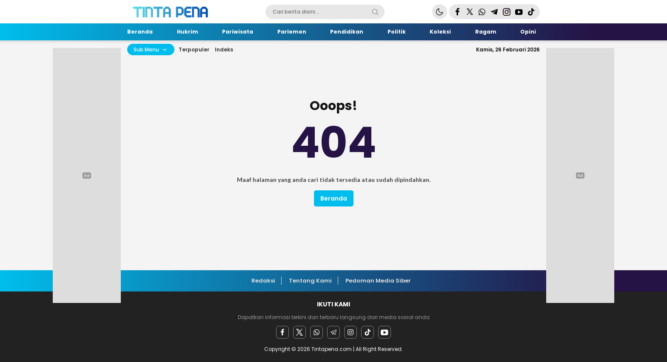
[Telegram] (333, 332)
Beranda (333, 198)
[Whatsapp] (316, 332)
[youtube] (384, 332)
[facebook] (282, 332)
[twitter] (299, 332)
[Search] (375, 11)
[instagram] (350, 332)
